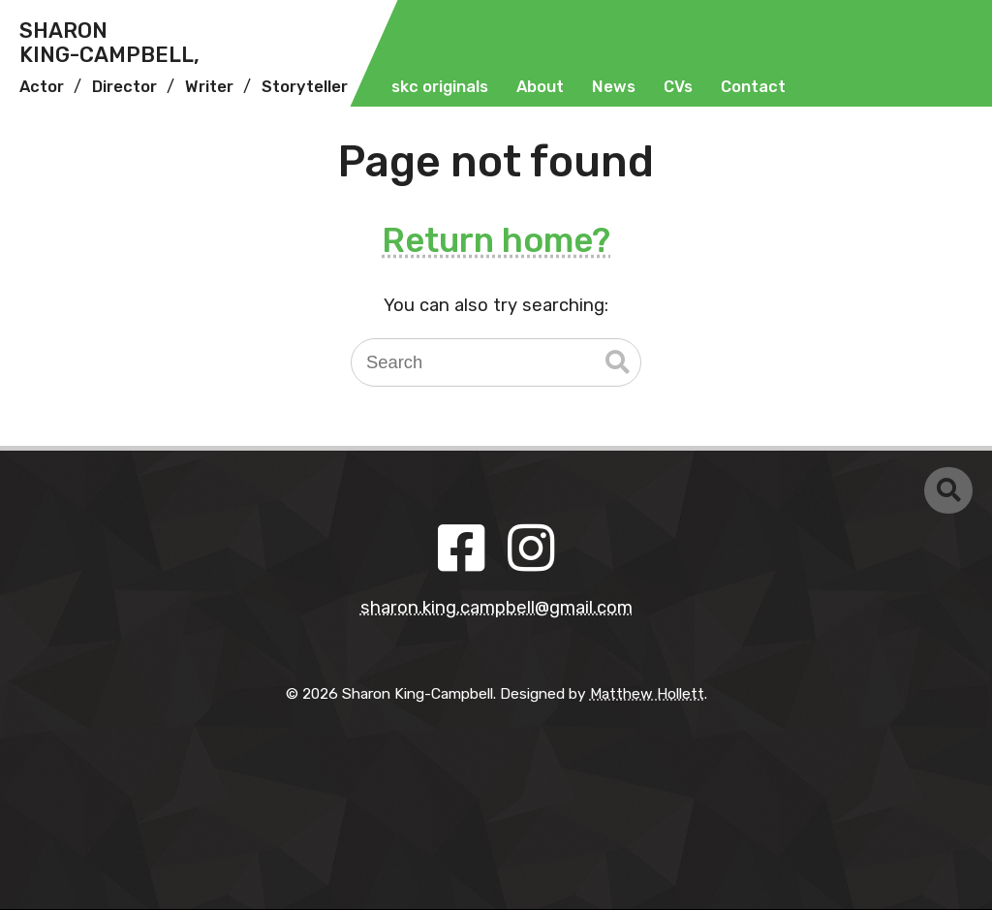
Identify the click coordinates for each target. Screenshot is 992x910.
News (614, 87)
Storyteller (305, 87)
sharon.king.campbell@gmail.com (496, 607)
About (540, 87)
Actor (41, 87)
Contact (753, 87)
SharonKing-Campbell (109, 43)
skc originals (439, 87)
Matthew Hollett (647, 693)
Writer (209, 87)
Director (124, 87)
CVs (678, 87)
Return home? (496, 240)
